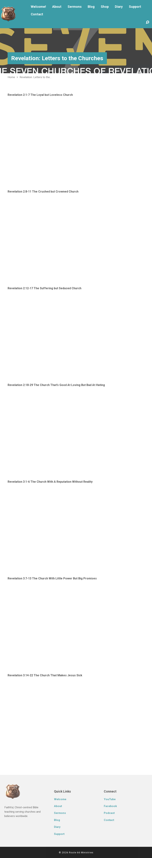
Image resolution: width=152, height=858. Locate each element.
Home (11, 77)
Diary (119, 6)
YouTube (110, 799)
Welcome (60, 799)
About (56, 6)
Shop (105, 6)
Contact (37, 14)
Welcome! (38, 6)
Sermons (75, 6)
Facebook (110, 806)
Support (135, 6)
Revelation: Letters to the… (35, 77)
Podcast (109, 813)
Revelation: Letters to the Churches (57, 58)
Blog (91, 6)
